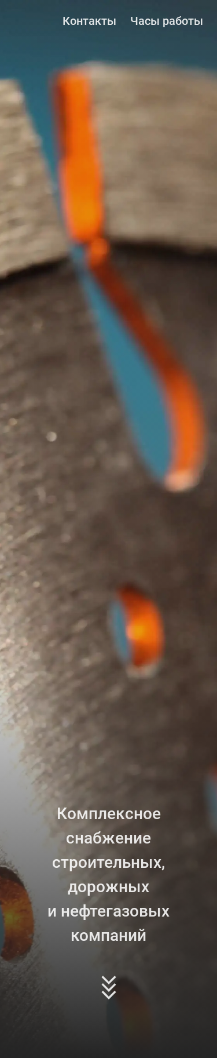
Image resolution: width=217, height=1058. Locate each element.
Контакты (89, 21)
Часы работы (166, 21)
